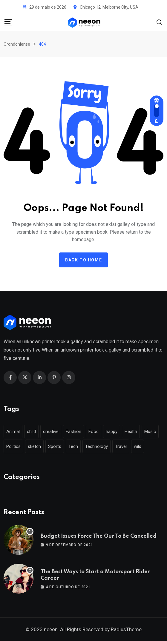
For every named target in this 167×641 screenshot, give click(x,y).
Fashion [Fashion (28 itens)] (73, 431)
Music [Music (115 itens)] (150, 431)
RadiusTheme (126, 629)
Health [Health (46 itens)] (131, 431)
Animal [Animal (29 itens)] (13, 431)
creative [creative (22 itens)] (51, 431)
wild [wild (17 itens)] (137, 446)
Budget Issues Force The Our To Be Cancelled (99, 536)
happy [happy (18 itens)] (111, 431)
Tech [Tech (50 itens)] (73, 446)
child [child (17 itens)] (31, 431)
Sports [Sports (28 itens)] (54, 446)
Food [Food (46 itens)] (93, 431)
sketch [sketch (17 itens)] (34, 446)
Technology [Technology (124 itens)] (96, 446)
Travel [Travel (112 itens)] (121, 446)
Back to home (83, 260)
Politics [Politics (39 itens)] (13, 446)
